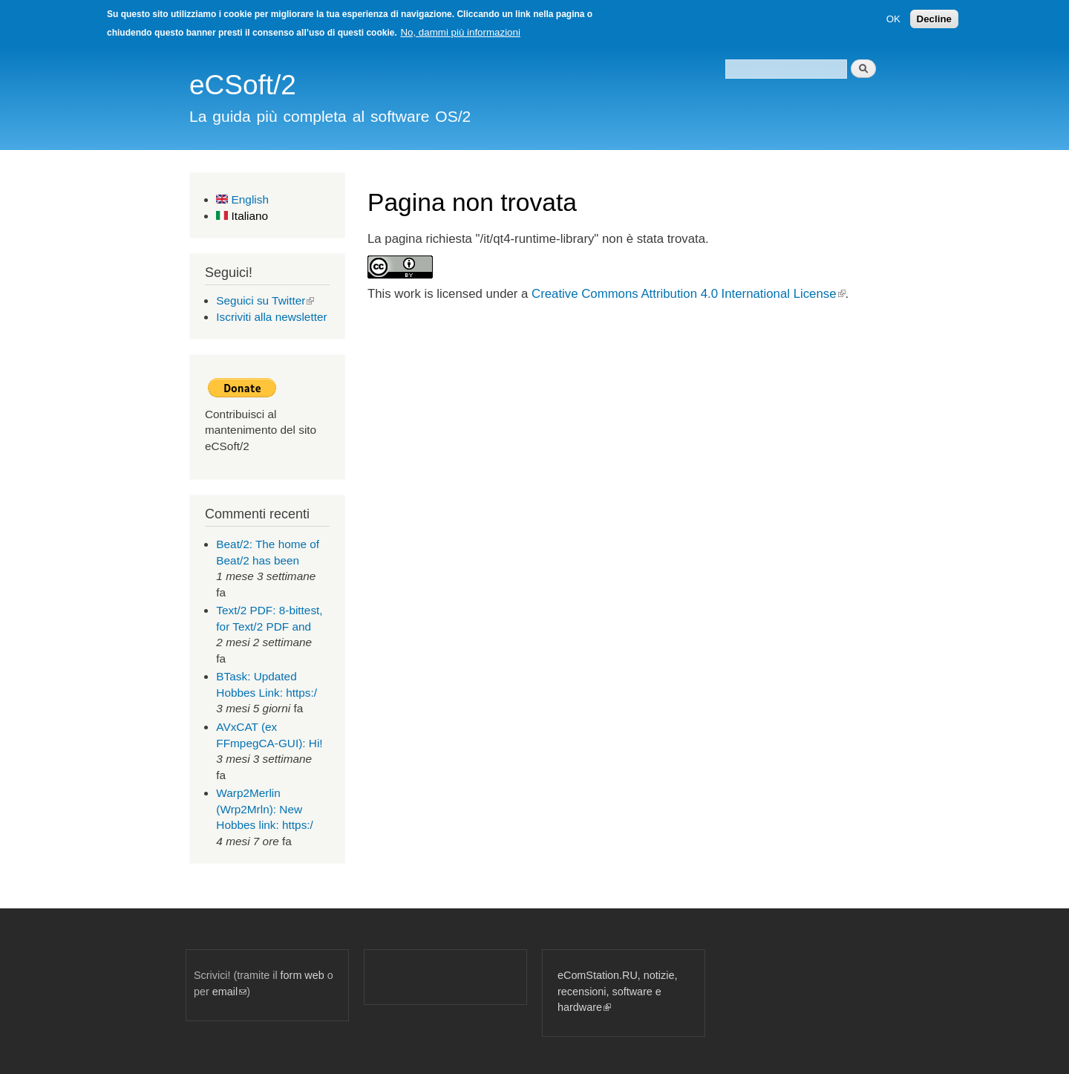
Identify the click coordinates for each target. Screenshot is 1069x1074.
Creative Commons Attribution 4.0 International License (688, 294)
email (229, 991)
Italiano (242, 215)
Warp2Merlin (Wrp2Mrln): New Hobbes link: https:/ (264, 809)
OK (893, 19)
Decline (934, 19)
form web (302, 975)
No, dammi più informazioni (460, 32)
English (242, 199)
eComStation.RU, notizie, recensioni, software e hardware (617, 991)
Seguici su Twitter (265, 300)
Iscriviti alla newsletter (271, 316)
